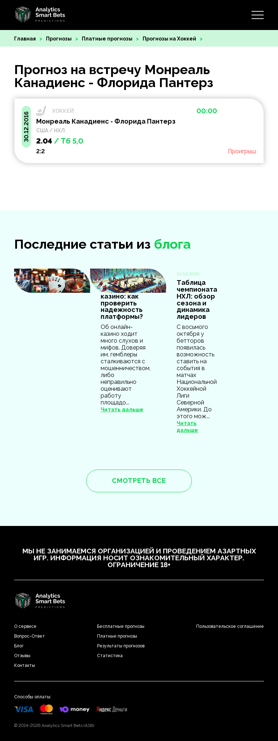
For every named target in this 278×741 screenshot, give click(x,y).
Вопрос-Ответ (29, 636)
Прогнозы (59, 39)
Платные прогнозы (107, 39)
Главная (25, 39)
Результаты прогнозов (120, 645)
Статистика (110, 655)
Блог (19, 645)
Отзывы (22, 655)
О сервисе (25, 626)
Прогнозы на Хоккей (169, 39)
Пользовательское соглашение (230, 626)
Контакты (24, 665)
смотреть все (139, 480)
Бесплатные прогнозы (120, 626)
